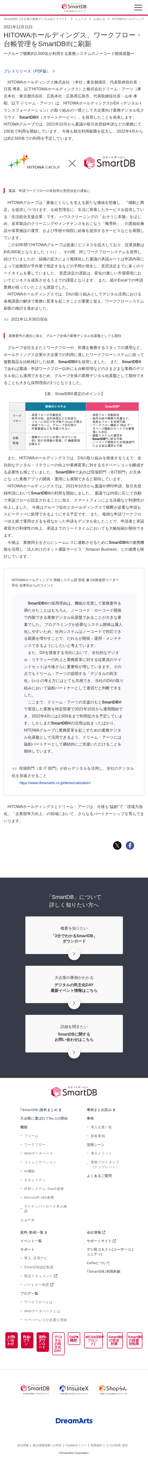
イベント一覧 (31, 1241)
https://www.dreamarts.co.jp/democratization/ (58, 783)
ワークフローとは (38, 1302)
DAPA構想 (62, 1338)
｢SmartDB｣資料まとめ (39, 1110)
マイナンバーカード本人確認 (45, 1208)
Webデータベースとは (42, 1311)
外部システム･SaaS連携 (44, 1189)
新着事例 (98, 1136)
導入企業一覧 (101, 1127)
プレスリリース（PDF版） (27, 71)
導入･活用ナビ (36, 1258)
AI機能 (29, 1171)
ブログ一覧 (29, 1293)
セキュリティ (35, 1180)
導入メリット (101, 1153)
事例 (90, 1118)
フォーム (31, 1136)
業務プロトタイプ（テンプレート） (105, 1164)
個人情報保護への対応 (47, 1455)
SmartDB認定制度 (39, 1267)
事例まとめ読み (99, 1110)
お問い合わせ (8, 1345)
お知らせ (99, 19)
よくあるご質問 (99, 1176)
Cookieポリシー (76, 1455)
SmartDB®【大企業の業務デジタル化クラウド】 (36, 19)
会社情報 (94, 1232)
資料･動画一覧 (32, 1232)
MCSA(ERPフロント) (85, 1338)
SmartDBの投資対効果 (132, 1340)
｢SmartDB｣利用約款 (104, 1271)
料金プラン (20, 1344)
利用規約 (96, 1455)
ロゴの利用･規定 (117, 1455)
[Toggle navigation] (138, 9)
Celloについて (98, 1263)
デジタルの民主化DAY (46, 1344)
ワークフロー (35, 1144)
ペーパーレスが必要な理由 (45, 1320)
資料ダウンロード (32, 1349)
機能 (23, 1127)
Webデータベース (38, 1153)
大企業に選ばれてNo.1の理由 (44, 1118)
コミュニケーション (40, 1162)
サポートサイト (99, 1241)
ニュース (81, 19)
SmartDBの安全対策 (109, 1340)
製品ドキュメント (38, 1276)
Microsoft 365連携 (39, 1197)
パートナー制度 (36, 1285)
